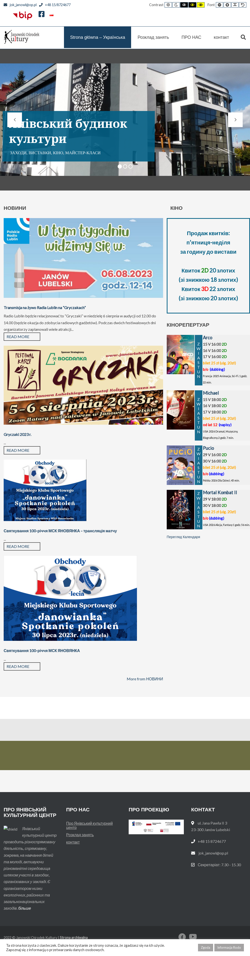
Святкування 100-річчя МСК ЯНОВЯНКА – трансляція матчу (60, 530)
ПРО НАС (191, 37)
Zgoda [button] (205, 947)
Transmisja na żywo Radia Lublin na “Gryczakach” (45, 307)
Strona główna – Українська (97, 37)
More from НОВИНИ (145, 678)
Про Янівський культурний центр (89, 825)
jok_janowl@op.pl (20, 5)
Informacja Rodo (229, 947)
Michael (211, 393)
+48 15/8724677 (55, 5)
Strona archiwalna (74, 938)
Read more (18, 336)
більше (24, 908)
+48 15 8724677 (212, 841)
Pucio (208, 448)
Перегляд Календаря (183, 537)
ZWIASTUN (198, 360)
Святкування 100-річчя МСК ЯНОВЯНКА (42, 650)
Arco (207, 337)
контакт (221, 37)
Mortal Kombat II (220, 492)
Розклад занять (153, 37)
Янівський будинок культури (68, 130)
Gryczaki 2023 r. (17, 434)
